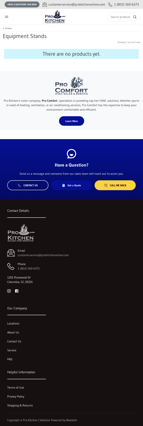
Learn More (71, 121)
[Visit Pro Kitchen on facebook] (16, 291)
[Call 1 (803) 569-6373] (123, 4)
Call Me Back (115, 185)
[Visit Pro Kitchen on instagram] (9, 291)
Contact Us (28, 185)
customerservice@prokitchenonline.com (43, 255)
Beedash (71, 420)
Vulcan (8, 28)
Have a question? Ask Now (22, 4)
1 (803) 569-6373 (28, 268)
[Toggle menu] (6, 16)
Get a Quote (71, 185)
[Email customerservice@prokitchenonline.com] (73, 4)
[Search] (123, 17)
